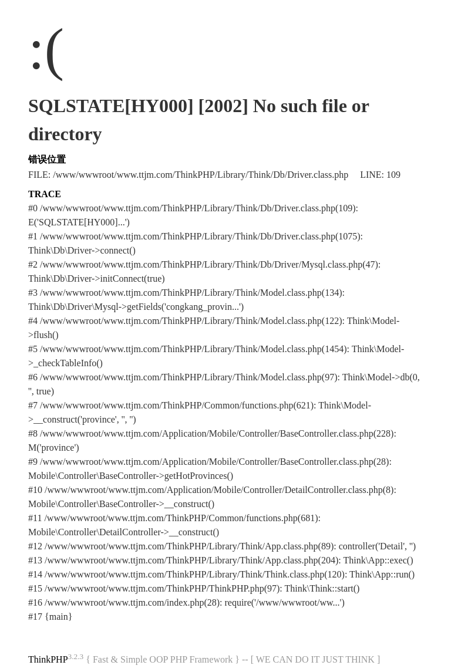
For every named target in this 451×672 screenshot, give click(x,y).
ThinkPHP (48, 659)
